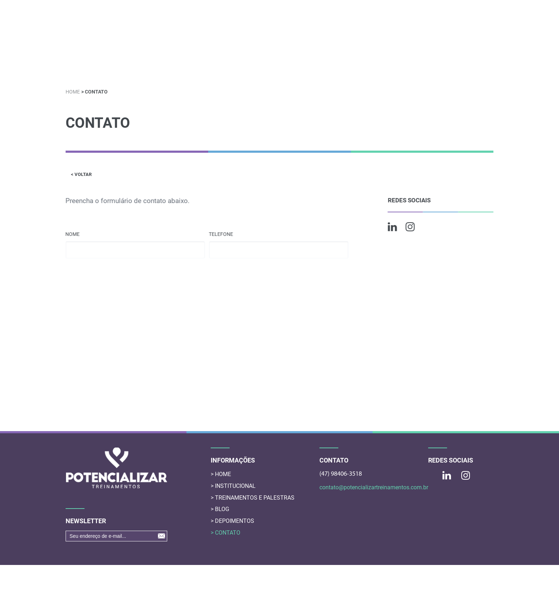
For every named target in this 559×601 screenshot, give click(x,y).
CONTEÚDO (249, 64)
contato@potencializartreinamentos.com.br (370, 487)
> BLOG (220, 509)
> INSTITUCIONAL (233, 486)
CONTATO (471, 64)
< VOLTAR (81, 174)
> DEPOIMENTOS (232, 520)
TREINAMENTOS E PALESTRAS (188, 64)
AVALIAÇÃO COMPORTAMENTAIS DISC (318, 64)
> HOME (221, 474)
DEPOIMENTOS (429, 64)
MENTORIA (386, 64)
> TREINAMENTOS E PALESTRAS (252, 497)
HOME (84, 64)
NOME (72, 234)
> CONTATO (225, 532)
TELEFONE (221, 234)
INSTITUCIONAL (123, 64)
